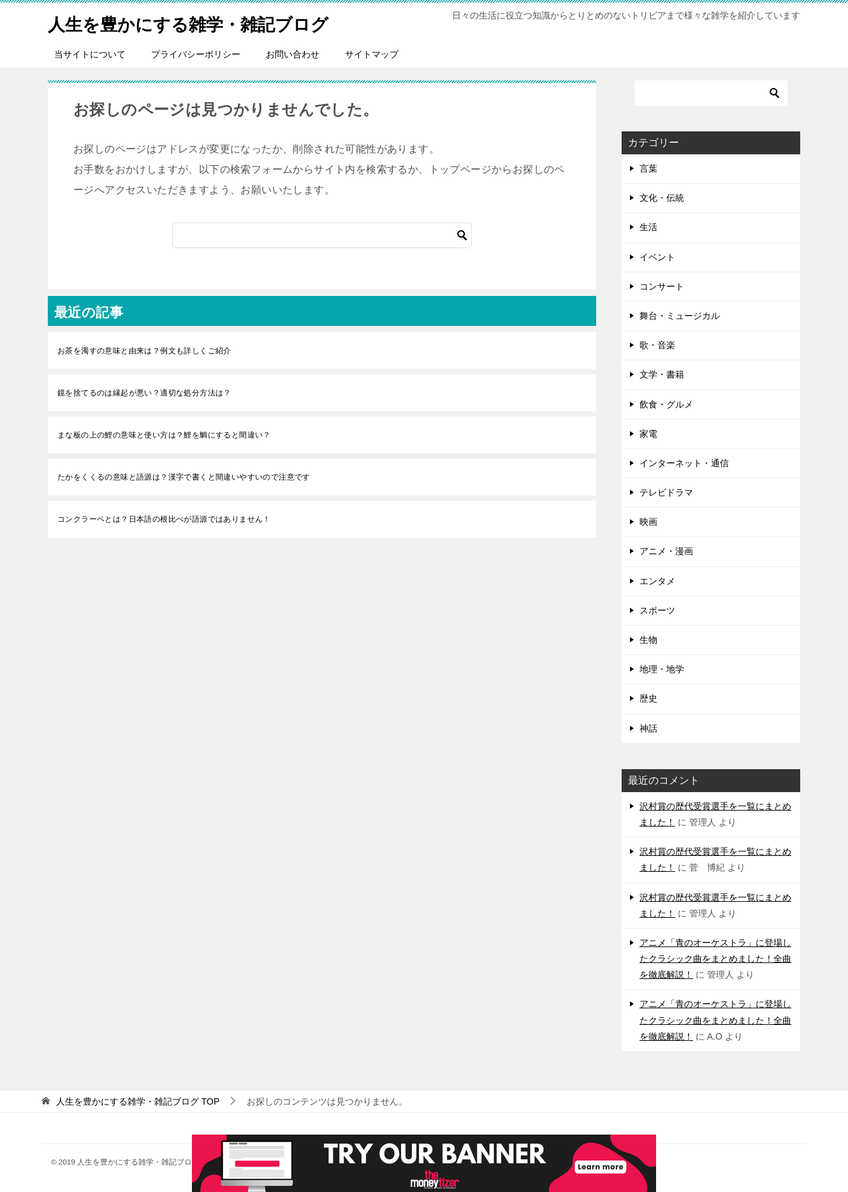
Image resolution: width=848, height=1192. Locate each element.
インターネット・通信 (684, 463)
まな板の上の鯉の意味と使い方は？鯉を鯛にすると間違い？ (164, 434)
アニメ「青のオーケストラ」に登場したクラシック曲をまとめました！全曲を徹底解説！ (715, 959)
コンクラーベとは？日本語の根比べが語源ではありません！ (164, 519)
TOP (137, 1101)
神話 (648, 728)
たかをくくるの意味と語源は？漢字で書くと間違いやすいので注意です (184, 477)
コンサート (662, 286)
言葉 (648, 168)
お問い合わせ (292, 54)
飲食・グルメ (666, 404)
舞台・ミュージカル (680, 316)
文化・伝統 (662, 198)
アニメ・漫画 (666, 551)
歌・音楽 (657, 345)
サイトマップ (371, 54)
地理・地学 (662, 669)
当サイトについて (90, 54)
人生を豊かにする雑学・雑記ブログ (203, 22)
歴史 (648, 698)
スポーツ (657, 610)
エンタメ (657, 581)
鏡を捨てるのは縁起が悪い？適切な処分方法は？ (144, 392)
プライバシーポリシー (195, 54)
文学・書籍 (662, 374)
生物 (648, 640)
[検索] (322, 235)
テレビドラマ (666, 492)
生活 (648, 227)
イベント (657, 257)
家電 (648, 434)
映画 (648, 522)
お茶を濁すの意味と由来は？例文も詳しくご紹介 (144, 350)
